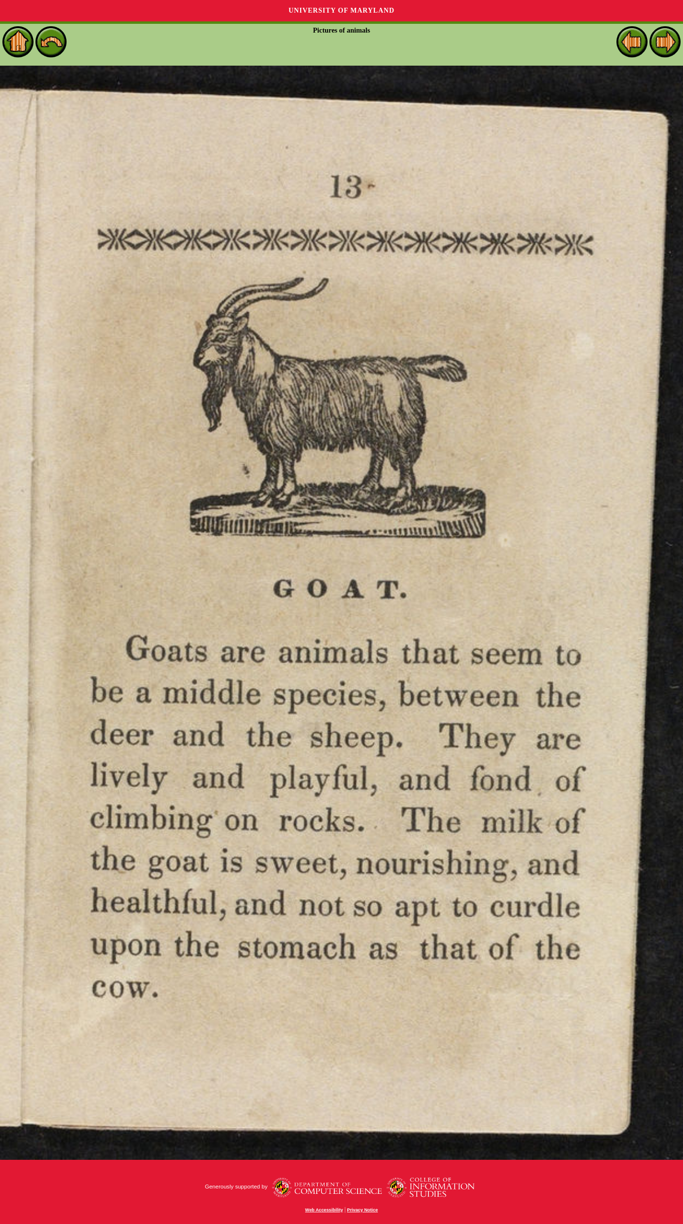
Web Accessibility (324, 1209)
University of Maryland (341, 10)
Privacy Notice (362, 1209)
